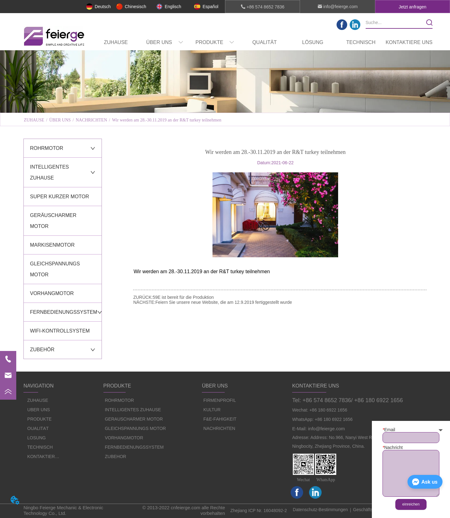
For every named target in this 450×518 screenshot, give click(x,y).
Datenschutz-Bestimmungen (320, 509)
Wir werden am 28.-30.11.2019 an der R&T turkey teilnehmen (166, 120)
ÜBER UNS (60, 120)
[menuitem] (164, 42)
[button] (164, 42)
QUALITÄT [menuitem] (264, 42)
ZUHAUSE (34, 120)
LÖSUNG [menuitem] (312, 42)
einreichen (410, 504)
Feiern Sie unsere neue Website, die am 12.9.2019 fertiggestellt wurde (223, 302)
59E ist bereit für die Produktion (183, 297)
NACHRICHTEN (91, 120)
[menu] (262, 42)
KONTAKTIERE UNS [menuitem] (409, 42)
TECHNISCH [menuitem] (360, 42)
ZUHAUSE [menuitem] (116, 42)
